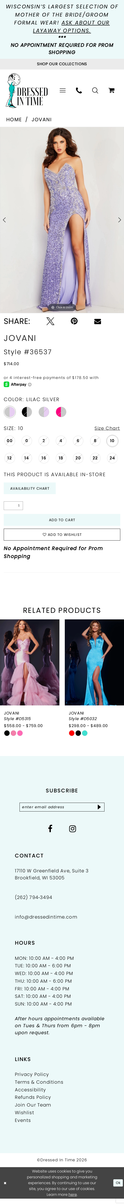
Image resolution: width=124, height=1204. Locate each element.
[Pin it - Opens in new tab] (74, 321)
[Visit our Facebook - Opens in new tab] (50, 834)
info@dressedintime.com (46, 922)
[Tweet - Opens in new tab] (50, 321)
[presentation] (29, 667)
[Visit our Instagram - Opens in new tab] (72, 834)
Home (14, 119)
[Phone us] (79, 90)
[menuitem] (63, 90)
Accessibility (30, 1095)
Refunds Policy (33, 1103)
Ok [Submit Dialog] (117, 1188)
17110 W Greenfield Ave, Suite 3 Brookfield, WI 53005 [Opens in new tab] (52, 880)
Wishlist (24, 1118)
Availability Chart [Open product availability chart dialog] (33, 489)
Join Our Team (33, 1110)
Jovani (42, 119)
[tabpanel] (62, 220)
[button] (63, 90)
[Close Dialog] (5, 1188)
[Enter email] (62, 812)
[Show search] (95, 90)
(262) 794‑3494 (33, 903)
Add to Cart (62, 522)
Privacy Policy (32, 1080)
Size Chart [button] (105, 428)
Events (23, 1125)
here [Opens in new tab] (73, 1200)
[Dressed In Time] (26, 91)
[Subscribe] (103, 812)
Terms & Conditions (39, 1087)
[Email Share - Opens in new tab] (97, 321)
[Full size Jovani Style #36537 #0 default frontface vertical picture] (62, 220)
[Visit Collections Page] (62, 64)
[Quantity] (13, 507)
